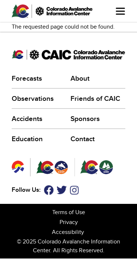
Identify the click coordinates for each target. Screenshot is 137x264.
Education (27, 139)
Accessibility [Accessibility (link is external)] (68, 232)
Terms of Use (68, 212)
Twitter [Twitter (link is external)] (62, 190)
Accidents (27, 119)
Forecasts (27, 78)
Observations (33, 99)
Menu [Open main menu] (120, 11)
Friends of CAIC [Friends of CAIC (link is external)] (96, 99)
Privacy (69, 222)
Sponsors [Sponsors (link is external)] (86, 119)
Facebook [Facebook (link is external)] (48, 190)
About (80, 78)
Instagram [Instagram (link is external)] (74, 190)
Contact (83, 139)
